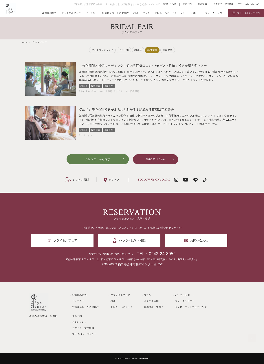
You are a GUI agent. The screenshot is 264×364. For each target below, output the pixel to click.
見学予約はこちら (155, 159)
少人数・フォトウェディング (191, 307)
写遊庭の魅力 (49, 13)
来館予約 (187, 4)
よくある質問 (151, 301)
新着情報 (202, 4)
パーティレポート (191, 13)
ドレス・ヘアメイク (166, 13)
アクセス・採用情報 (223, 4)
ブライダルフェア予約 (248, 13)
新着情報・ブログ (154, 307)
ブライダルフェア (71, 13)
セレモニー (91, 13)
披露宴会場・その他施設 (115, 13)
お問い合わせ (169, 4)
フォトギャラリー (215, 13)
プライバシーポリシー (84, 334)
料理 (135, 13)
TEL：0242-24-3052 (156, 253)
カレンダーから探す (97, 159)
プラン (146, 13)
